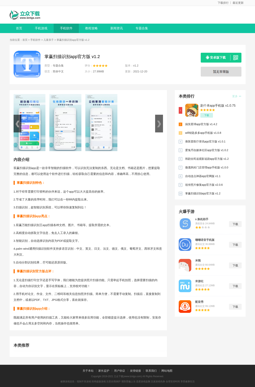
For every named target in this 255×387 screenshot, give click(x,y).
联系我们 (151, 370)
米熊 (198, 260)
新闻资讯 (116, 28)
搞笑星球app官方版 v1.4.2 (201, 124)
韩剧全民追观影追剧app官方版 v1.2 (207, 158)
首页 (19, 28)
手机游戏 (41, 28)
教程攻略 (91, 28)
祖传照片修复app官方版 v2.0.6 (204, 184)
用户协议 (119, 370)
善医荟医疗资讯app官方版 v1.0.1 (205, 141)
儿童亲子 (48, 39)
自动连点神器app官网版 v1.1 (203, 176)
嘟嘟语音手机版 (204, 239)
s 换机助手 (202, 219)
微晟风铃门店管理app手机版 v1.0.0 (206, 167)
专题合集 (141, 28)
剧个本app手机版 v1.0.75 (218, 105)
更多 (236, 96)
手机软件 (66, 28)
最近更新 (238, 2)
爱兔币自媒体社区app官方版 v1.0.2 (206, 150)
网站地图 (166, 370)
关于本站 (88, 370)
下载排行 (223, 2)
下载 (206, 115)
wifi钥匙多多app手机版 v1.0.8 (203, 132)
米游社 (199, 281)
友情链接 (135, 370)
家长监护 (103, 370)
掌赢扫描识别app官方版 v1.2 (203, 193)
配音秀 (199, 301)
